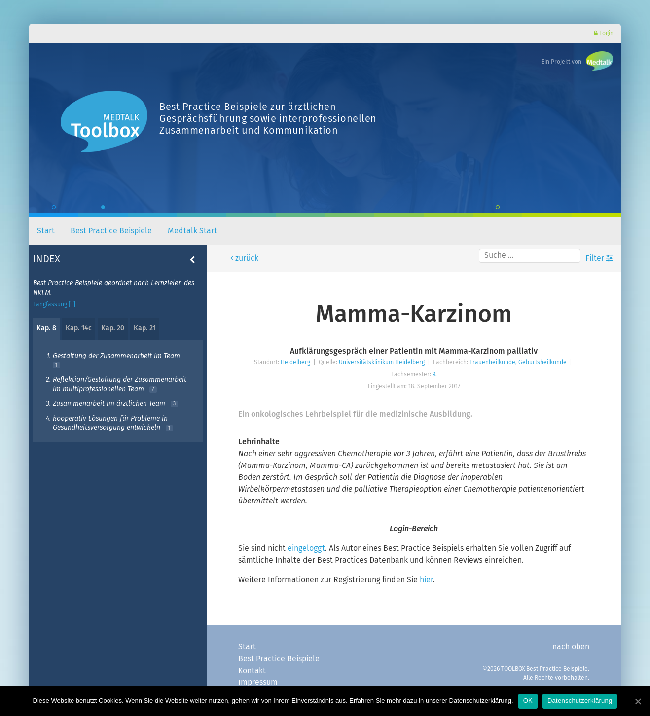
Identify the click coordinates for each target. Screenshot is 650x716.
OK (528, 700)
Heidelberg (295, 363)
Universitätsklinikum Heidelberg (382, 363)
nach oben (570, 647)
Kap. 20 (112, 328)
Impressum (258, 682)
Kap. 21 (145, 328)
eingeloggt (306, 548)
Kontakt (252, 671)
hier (426, 580)
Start (46, 231)
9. (435, 375)
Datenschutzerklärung (579, 700)
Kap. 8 (46, 328)
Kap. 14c (79, 328)
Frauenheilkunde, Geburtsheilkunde (518, 363)
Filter (599, 258)
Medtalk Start (192, 231)
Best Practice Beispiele (111, 231)
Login (604, 33)
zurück (245, 258)
